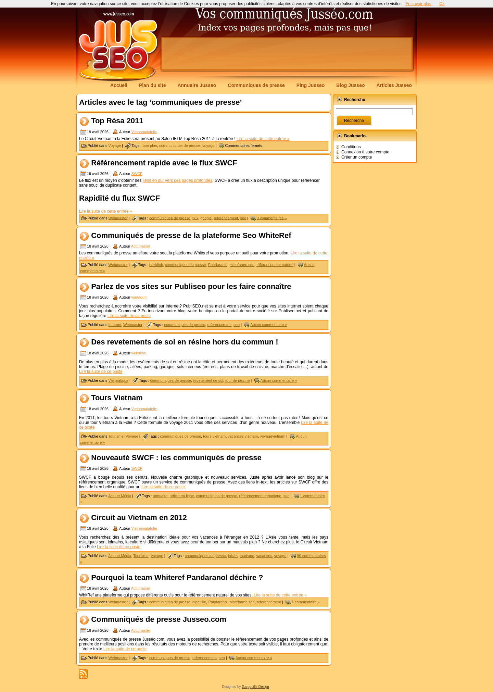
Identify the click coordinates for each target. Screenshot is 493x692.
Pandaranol (217, 265)
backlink (156, 265)
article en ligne (182, 496)
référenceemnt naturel (274, 265)
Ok (441, 3)
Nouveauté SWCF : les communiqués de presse (176, 457)
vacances (264, 556)
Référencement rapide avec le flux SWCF (164, 163)
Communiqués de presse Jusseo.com (158, 619)
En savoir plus (418, 3)
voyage (208, 145)
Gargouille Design (255, 687)
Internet (115, 325)
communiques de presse (179, 145)
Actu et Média (119, 496)
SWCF (136, 174)
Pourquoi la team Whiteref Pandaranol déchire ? (177, 577)
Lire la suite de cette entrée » (263, 138)
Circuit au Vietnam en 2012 (139, 517)
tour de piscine (237, 380)
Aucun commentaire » (268, 325)
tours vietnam (214, 436)
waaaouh (139, 297)
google (206, 218)
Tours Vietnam (117, 398)
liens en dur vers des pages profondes (177, 180)
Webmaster (118, 218)
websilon (138, 353)
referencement (226, 218)
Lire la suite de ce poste (129, 315)
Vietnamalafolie (144, 131)
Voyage (115, 145)
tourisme (247, 556)
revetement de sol (208, 380)
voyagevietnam (273, 436)
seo (243, 218)
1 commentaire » (306, 602)
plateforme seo (241, 265)
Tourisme (116, 436)
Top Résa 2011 (117, 120)
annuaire (160, 496)
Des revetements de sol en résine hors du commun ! (184, 342)
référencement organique (260, 496)
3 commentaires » (272, 218)
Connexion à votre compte (365, 152)
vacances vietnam (243, 436)
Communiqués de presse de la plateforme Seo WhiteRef (191, 235)
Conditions (351, 146)
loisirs (233, 556)
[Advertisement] (287, 53)
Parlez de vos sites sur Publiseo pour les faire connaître (191, 286)
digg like (199, 602)
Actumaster (140, 246)
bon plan (150, 145)
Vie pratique (119, 380)
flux (195, 218)
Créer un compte (356, 157)
